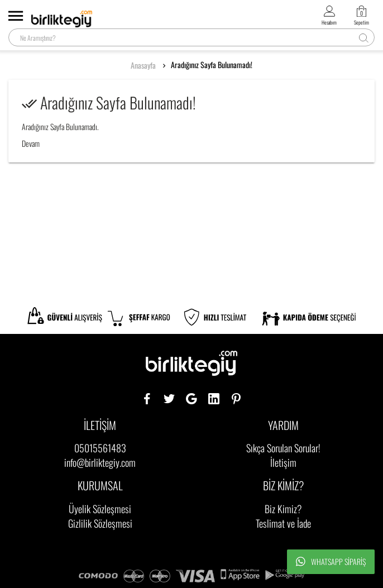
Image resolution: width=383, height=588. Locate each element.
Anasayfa (143, 65)
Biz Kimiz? (283, 508)
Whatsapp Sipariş (331, 561)
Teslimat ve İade (283, 523)
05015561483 (100, 448)
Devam (31, 143)
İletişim (283, 462)
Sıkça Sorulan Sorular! (283, 448)
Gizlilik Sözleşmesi (100, 523)
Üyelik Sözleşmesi (100, 508)
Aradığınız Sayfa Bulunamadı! (211, 64)
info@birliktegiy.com (100, 462)
